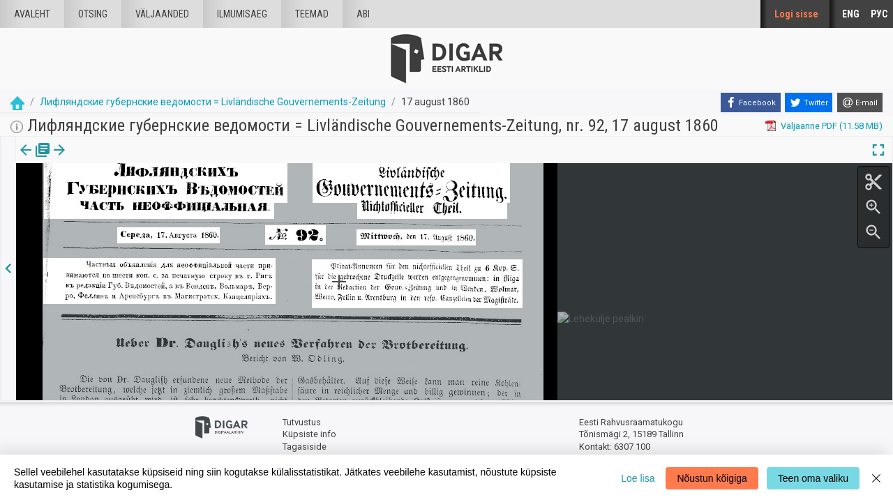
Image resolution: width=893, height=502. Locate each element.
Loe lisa (637, 478)
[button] (119, 159)
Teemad (312, 14)
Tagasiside (305, 446)
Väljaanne (35, 159)
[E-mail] (860, 102)
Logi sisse (796, 14)
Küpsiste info (309, 434)
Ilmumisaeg (242, 14)
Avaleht (32, 14)
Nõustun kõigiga (711, 478)
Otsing (92, 14)
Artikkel (97, 159)
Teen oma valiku (813, 478)
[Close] (876, 478)
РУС (879, 14)
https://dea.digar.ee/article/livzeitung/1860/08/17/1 (119, 198)
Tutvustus (302, 422)
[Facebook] (751, 102)
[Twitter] (808, 102)
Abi (363, 14)
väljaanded (162, 14)
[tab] (35, 160)
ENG (851, 14)
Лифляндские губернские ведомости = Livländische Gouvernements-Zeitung (213, 101)
